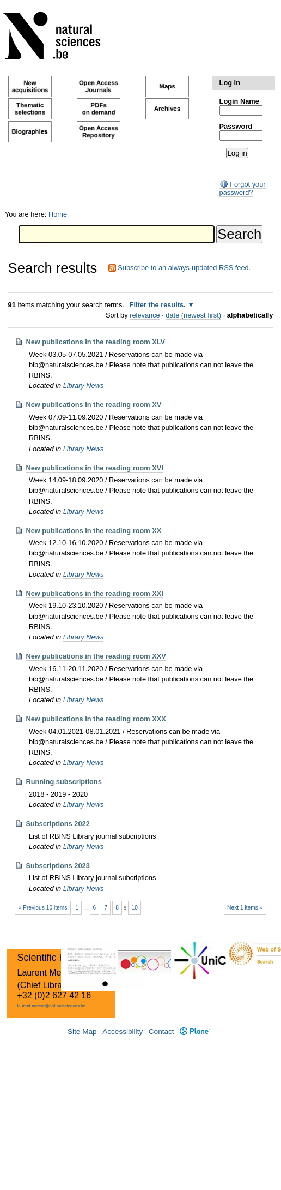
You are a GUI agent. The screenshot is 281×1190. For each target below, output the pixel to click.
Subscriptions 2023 (57, 866)
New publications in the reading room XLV (95, 342)
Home (57, 214)
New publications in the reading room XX (93, 531)
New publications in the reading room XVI (94, 468)
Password (235, 126)
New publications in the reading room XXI (94, 593)
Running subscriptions (63, 782)
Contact (161, 1031)
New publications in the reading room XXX (96, 719)
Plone (194, 1031)
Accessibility (122, 1031)
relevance (145, 315)
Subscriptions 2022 (57, 824)
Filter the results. (159, 305)
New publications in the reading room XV (93, 404)
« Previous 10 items (43, 908)
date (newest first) (193, 315)
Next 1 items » (244, 908)
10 (134, 908)
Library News (83, 385)
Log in (229, 83)
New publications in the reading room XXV (96, 656)
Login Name (239, 101)
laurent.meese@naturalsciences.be (51, 1005)
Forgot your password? (242, 188)
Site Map (82, 1031)
